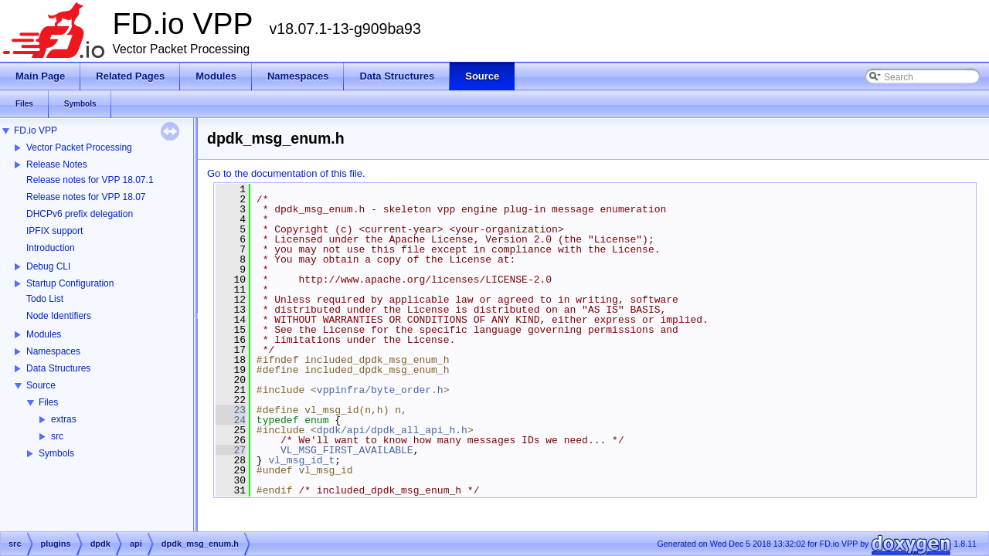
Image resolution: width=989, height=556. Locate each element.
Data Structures (58, 368)
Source (41, 385)
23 (231, 410)
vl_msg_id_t (301, 460)
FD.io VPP (35, 130)
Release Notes (56, 164)
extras (63, 419)
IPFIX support (54, 230)
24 (231, 420)
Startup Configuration (70, 283)
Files (48, 402)
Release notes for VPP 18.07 (86, 197)
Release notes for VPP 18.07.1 (90, 180)
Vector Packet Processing (79, 147)
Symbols (56, 453)
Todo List (44, 298)
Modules (43, 334)
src (57, 436)
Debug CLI (48, 266)
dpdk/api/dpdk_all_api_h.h (392, 430)
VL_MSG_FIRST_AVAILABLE (346, 450)
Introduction (50, 247)
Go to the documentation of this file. (286, 173)
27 (231, 450)
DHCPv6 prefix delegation (79, 213)
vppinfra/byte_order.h (380, 390)
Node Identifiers (58, 315)
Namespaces (53, 351)
